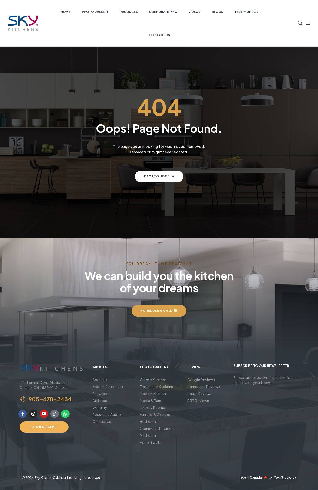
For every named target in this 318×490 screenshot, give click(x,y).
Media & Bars (150, 400)
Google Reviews (201, 379)
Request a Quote (107, 414)
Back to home (159, 176)
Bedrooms (149, 421)
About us (100, 379)
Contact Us (102, 421)
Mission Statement (108, 386)
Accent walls (150, 442)
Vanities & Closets (155, 414)
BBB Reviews (198, 400)
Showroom (101, 393)
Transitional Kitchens (156, 386)
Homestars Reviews (203, 386)
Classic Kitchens (153, 379)
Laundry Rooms (152, 407)
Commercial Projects (157, 428)
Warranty (100, 407)
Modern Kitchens (154, 393)
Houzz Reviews (199, 393)
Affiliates (100, 400)
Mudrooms (149, 435)
